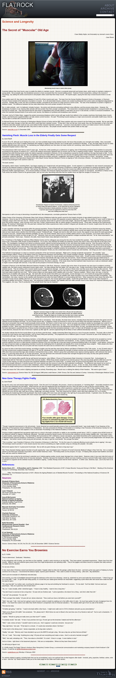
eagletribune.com (13, 652)
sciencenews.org (13, 372)
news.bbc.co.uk (13, 129)
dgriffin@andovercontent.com (26, 649)
